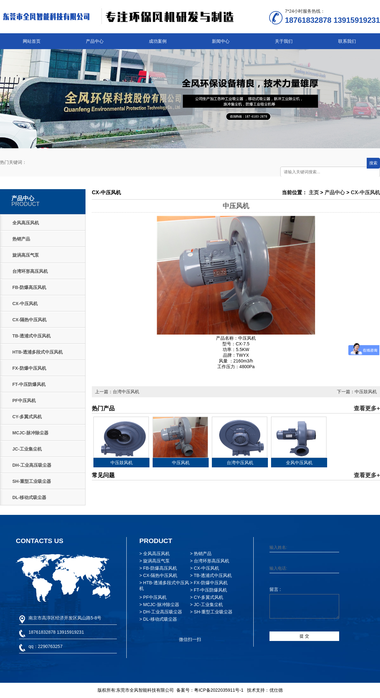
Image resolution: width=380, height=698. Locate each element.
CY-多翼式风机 (27, 416)
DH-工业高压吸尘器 (31, 465)
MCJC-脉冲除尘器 (30, 432)
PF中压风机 (24, 400)
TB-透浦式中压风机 (31, 335)
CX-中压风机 (25, 303)
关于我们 (284, 41)
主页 (314, 192)
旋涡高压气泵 (25, 255)
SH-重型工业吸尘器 (31, 481)
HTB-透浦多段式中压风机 (37, 352)
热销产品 (21, 238)
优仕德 (276, 690)
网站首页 (32, 41)
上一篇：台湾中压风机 (117, 391)
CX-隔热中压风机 (29, 319)
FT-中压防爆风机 (29, 384)
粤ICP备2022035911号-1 (219, 690)
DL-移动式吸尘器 (29, 497)
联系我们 (347, 41)
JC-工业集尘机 (27, 448)
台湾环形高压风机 (30, 271)
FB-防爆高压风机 (29, 287)
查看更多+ (367, 408)
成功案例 (158, 41)
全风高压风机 (25, 222)
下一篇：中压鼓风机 (357, 391)
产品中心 (95, 41)
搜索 (373, 163)
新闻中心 (221, 41)
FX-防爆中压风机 (29, 368)
